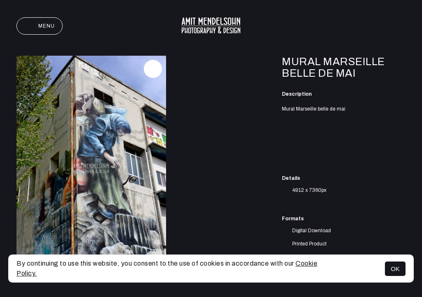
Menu (39, 26)
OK (395, 268)
